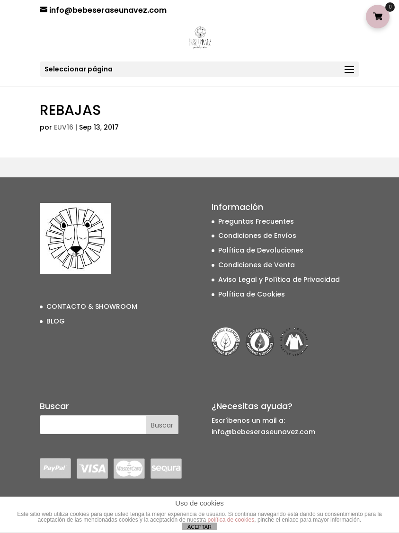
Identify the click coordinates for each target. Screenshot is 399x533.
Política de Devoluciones (260, 250)
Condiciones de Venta (256, 265)
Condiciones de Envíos (257, 235)
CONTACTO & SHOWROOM (91, 306)
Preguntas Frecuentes (256, 221)
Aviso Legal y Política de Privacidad (279, 279)
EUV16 (63, 127)
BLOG (55, 321)
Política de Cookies (251, 294)
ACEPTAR (199, 527)
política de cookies (231, 519)
